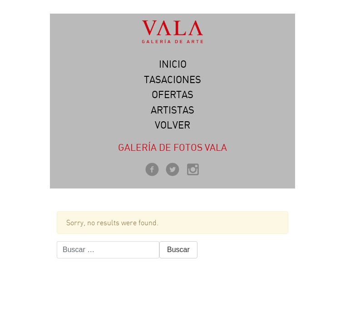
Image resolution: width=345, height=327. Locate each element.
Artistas (172, 110)
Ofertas (172, 94)
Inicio (173, 64)
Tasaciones (172, 79)
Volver (172, 125)
